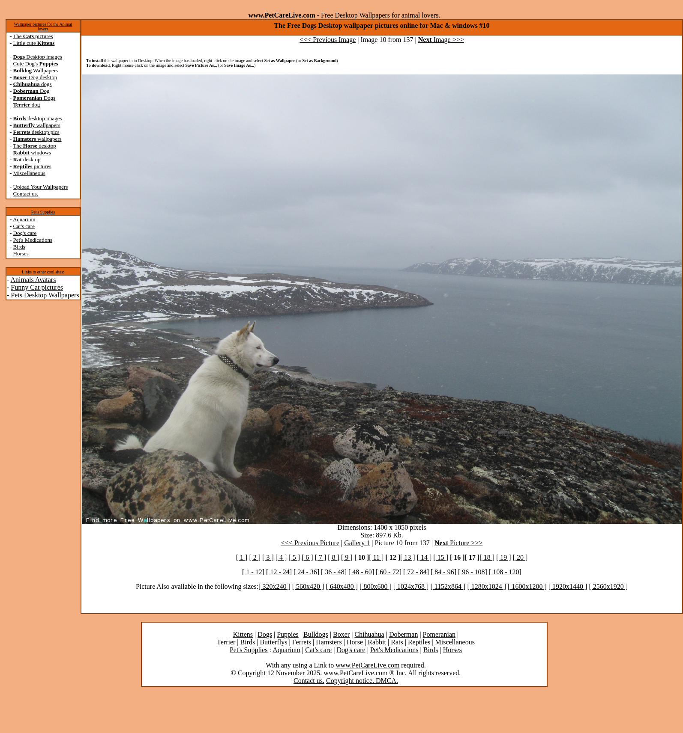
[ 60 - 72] (388, 572)
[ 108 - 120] (505, 572)
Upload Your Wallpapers (40, 187)
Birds (19, 246)
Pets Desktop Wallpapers (45, 295)
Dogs (34, 98)
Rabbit (377, 642)
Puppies (288, 634)
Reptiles (419, 642)
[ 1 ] (242, 557)
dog (26, 104)
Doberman (403, 634)
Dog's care (25, 233)
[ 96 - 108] (472, 572)
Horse (355, 642)
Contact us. (26, 193)
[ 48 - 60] (361, 572)
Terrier (226, 642)
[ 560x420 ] (308, 586)
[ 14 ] (424, 557)
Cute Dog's (35, 63)
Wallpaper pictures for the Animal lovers (43, 26)
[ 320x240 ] (274, 586)
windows (32, 152)
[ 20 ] (520, 557)
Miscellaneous (29, 173)
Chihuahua (369, 634)
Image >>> (441, 39)
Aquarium (24, 219)
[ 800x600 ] (375, 586)
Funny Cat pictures (37, 287)
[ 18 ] (486, 557)
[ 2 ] (255, 557)
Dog (31, 91)
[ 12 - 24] (279, 572)
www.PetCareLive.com (367, 665)
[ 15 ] (440, 557)
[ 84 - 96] (443, 572)
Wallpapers (35, 70)
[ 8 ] (333, 557)
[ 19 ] (503, 557)
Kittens (243, 634)
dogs (32, 84)
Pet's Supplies (43, 212)
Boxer (341, 634)
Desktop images (37, 56)
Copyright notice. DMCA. (362, 680)
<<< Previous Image (328, 39)
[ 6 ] (307, 557)
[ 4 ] (281, 557)
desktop (27, 159)
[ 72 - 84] (416, 572)
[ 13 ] (407, 557)
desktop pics (36, 132)
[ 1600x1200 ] (527, 586)
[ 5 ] (294, 557)
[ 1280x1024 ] (486, 586)
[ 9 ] (347, 557)
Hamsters (329, 642)
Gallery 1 (357, 542)
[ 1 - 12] (253, 572)
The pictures (33, 36)
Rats (397, 642)
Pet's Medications (33, 240)
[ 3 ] (268, 557)
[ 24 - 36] (306, 572)
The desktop (34, 145)
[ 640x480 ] (342, 586)
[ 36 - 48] (334, 572)
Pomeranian (439, 634)
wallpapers (36, 125)
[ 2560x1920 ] (608, 586)
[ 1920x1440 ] (567, 586)
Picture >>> (458, 542)
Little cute (34, 43)
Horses (21, 253)
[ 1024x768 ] (411, 586)
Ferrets (301, 642)
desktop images (37, 118)
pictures (32, 166)
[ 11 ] (376, 557)
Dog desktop (35, 77)
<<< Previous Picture (310, 542)
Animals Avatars (33, 279)
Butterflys (273, 642)
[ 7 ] (321, 557)
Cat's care (24, 226)
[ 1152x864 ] (447, 586)
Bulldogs (315, 634)
